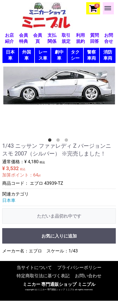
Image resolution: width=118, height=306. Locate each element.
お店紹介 (9, 38)
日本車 (10, 55)
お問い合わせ (88, 275)
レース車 (42, 55)
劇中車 (59, 55)
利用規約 (80, 38)
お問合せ (108, 38)
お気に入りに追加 (59, 236)
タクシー (75, 55)
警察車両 (91, 55)
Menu (108, 5)
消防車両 (107, 55)
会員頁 (37, 38)
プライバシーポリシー (79, 267)
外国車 (26, 55)
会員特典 (23, 38)
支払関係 (52, 38)
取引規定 (66, 38)
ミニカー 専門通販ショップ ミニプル (59, 284)
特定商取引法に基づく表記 (43, 275)
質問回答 (94, 38)
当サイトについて (34, 267)
